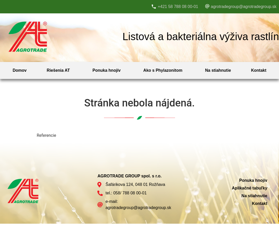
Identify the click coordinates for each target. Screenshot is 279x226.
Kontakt (258, 70)
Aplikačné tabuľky (249, 188)
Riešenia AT (58, 70)
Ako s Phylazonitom (162, 70)
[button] (59, 70)
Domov (19, 70)
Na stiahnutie (218, 70)
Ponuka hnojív (106, 70)
